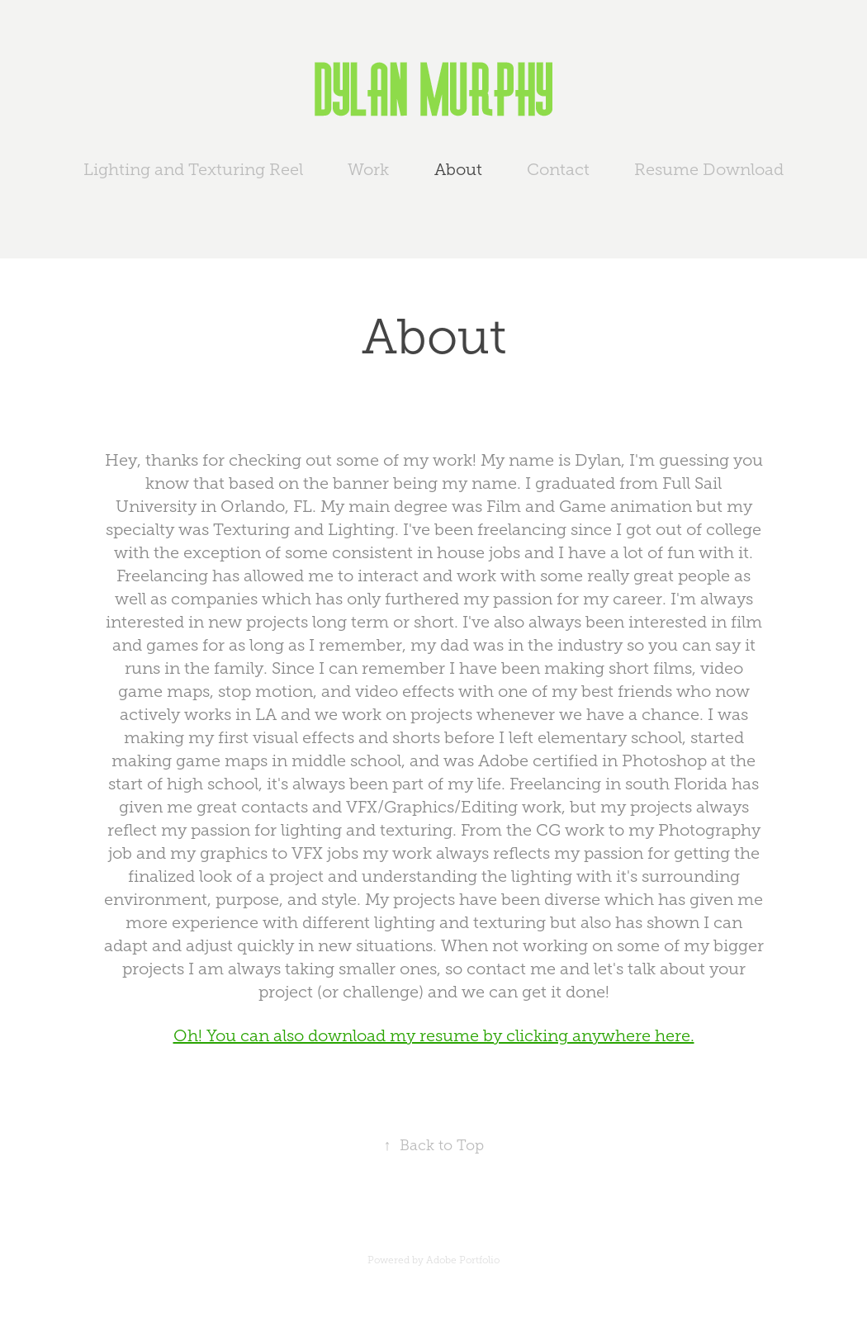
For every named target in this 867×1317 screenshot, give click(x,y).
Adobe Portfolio (463, 1260)
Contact (558, 169)
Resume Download (709, 169)
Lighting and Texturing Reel (193, 169)
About (458, 169)
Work (368, 169)
